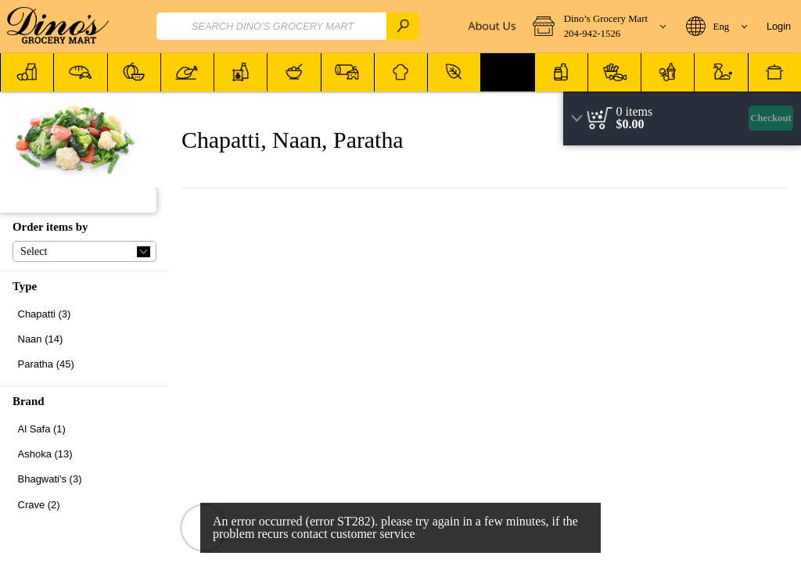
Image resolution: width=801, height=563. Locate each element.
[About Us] (491, 26)
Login (779, 26)
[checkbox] (84, 314)
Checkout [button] (771, 118)
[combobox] (287, 26)
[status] (634, 112)
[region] (682, 118)
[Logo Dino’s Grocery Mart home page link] (58, 26)
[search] (402, 26)
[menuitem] (26, 72)
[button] (599, 26)
